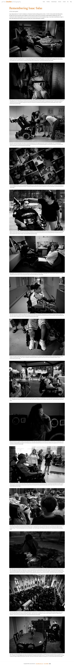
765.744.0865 (46, 663)
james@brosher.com (39, 663)
